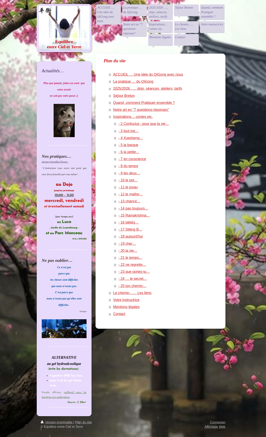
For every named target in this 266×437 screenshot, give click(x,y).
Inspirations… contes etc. (133, 117)
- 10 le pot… (128, 180)
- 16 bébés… (128, 222)
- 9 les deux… (129, 173)
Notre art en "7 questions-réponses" (141, 110)
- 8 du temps (128, 166)
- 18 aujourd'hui (130, 236)
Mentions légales (126, 307)
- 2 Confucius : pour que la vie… (143, 124)
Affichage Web (215, 426)
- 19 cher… (127, 244)
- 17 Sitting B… (130, 229)
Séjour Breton (124, 96)
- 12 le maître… (130, 194)
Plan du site (83, 422)
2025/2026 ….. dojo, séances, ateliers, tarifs (147, 88)
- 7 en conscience (132, 159)
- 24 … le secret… (132, 279)
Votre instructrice (126, 300)
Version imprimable (57, 422)
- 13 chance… (129, 201)
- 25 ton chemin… (132, 286)
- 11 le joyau (128, 187)
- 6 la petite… (129, 152)
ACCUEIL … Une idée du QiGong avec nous (148, 74)
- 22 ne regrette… (132, 265)
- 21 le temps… (130, 258)
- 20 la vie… (127, 251)
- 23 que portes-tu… (134, 272)
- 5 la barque (128, 145)
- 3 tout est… (128, 131)
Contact (119, 314)
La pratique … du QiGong (133, 81)
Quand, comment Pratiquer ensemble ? (144, 103)
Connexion (217, 422)
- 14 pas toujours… (133, 208)
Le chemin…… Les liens (132, 293)
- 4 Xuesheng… (130, 138)
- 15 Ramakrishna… (134, 215)
